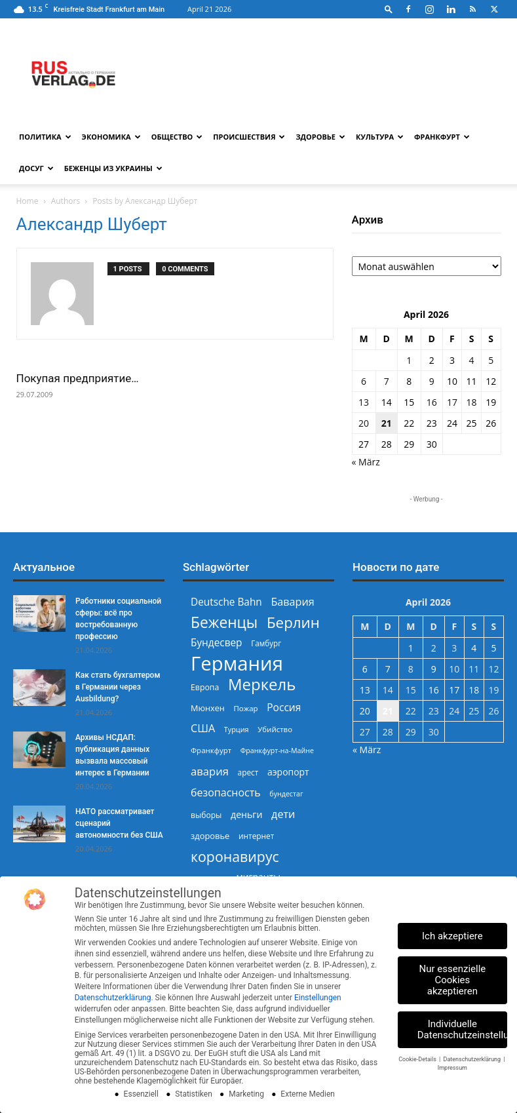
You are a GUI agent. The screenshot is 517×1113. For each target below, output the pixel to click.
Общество (177, 137)
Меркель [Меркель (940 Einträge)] (262, 684)
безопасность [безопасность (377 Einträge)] (226, 793)
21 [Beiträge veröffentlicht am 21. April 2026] (386, 423)
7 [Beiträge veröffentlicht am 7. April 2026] (386, 381)
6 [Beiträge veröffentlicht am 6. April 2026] (363, 381)
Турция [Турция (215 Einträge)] (236, 729)
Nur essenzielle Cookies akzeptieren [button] (452, 980)
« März (366, 462)
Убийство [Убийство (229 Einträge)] (275, 729)
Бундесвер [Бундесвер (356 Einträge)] (216, 643)
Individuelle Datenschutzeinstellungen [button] (462, 1029)
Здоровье (320, 137)
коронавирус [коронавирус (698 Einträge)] (235, 856)
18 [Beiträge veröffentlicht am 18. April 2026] (472, 402)
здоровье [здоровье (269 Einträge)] (210, 836)
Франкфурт (442, 137)
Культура (380, 137)
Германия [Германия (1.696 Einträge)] (237, 664)
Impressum (452, 1067)
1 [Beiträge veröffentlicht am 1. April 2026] (409, 360)
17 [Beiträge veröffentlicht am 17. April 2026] (452, 402)
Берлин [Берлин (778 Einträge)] (293, 622)
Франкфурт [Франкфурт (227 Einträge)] (211, 750)
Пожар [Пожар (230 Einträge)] (245, 708)
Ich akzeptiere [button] (452, 936)
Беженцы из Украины (113, 168)
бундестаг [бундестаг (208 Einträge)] (286, 793)
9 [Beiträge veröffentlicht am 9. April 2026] (431, 381)
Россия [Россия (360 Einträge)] (284, 707)
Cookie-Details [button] (418, 1059)
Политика (45, 137)
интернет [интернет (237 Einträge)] (256, 835)
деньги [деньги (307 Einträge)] (246, 814)
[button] (388, 9)
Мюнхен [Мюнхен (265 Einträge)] (208, 708)
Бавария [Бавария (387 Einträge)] (292, 602)
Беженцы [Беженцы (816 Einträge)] (224, 622)
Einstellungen (317, 997)
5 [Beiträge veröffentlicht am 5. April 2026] (490, 360)
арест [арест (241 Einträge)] (248, 772)
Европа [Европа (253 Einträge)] (205, 687)
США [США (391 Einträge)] (203, 728)
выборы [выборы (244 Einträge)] (206, 815)
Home (27, 200)
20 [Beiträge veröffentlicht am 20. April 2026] (363, 423)
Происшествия (249, 137)
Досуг (36, 168)
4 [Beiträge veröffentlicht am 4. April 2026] (471, 360)
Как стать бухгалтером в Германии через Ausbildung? (117, 687)
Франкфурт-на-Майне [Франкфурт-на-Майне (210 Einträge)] (277, 750)
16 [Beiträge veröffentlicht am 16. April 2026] (432, 402)
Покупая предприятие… (77, 378)
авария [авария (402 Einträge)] (210, 771)
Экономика (111, 137)
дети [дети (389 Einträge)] (283, 814)
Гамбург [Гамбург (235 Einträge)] (266, 643)
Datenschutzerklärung (113, 997)
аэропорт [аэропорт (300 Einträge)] (288, 772)
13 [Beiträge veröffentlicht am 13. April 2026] (363, 402)
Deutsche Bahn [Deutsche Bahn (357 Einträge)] (226, 602)
